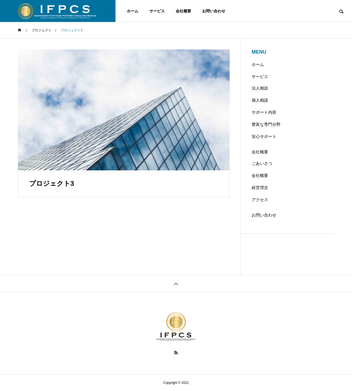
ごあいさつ (262, 163)
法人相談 (260, 88)
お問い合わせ (213, 11)
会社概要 (183, 11)
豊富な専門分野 (266, 124)
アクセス (260, 199)
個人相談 (260, 100)
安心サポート (264, 136)
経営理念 (260, 187)
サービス (157, 11)
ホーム (132, 11)
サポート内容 (264, 112)
